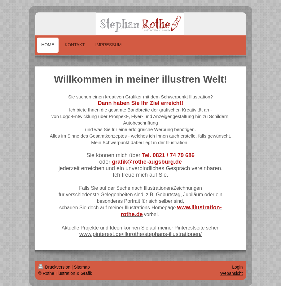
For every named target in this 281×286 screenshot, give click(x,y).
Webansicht (231, 273)
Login (237, 267)
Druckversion (55, 267)
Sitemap (82, 267)
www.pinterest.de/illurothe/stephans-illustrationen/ (140, 234)
